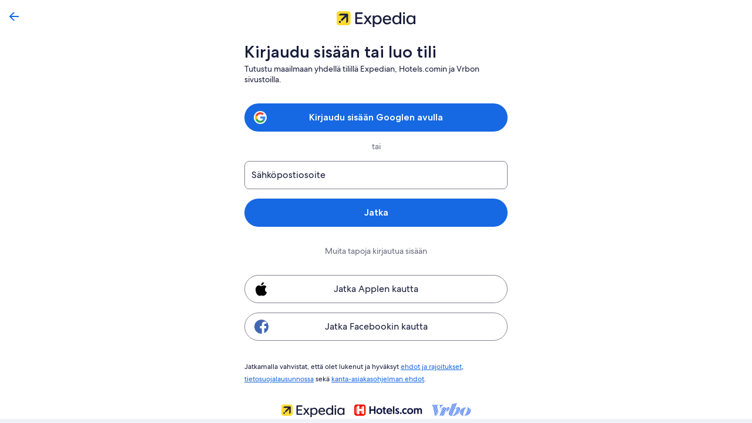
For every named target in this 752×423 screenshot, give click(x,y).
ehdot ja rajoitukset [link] (431, 366)
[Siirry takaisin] (14, 16)
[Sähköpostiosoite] (376, 175)
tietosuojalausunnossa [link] (279, 377)
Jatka (376, 212)
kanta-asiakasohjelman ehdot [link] (380, 377)
